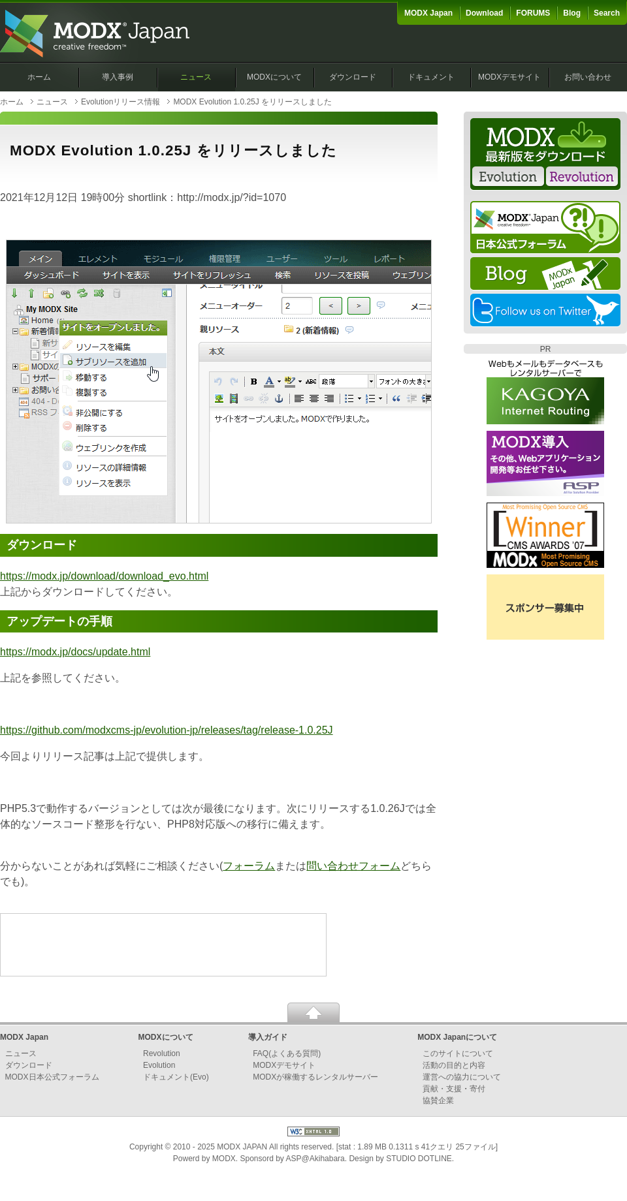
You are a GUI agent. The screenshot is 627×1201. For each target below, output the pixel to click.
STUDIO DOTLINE (419, 1158)
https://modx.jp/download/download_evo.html (104, 576)
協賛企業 (438, 1100)
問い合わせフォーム (353, 865)
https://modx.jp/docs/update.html (75, 651)
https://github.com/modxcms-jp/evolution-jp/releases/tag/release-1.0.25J (166, 730)
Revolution (161, 1053)
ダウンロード (352, 77)
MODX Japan (428, 13)
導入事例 (117, 77)
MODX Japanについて (457, 1037)
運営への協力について (462, 1077)
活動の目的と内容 (454, 1065)
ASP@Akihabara (315, 1158)
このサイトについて (458, 1053)
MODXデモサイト (509, 77)
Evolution (159, 1065)
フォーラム (249, 865)
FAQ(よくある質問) (287, 1053)
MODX (224, 1158)
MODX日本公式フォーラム (52, 1077)
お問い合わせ (587, 77)
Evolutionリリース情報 (120, 101)
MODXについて (274, 77)
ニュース (196, 77)
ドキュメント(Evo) (176, 1077)
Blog (572, 13)
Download (484, 13)
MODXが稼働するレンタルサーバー (315, 1077)
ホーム (39, 77)
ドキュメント (431, 77)
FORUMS (533, 13)
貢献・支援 (442, 1088)
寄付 (477, 1088)
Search (607, 13)
